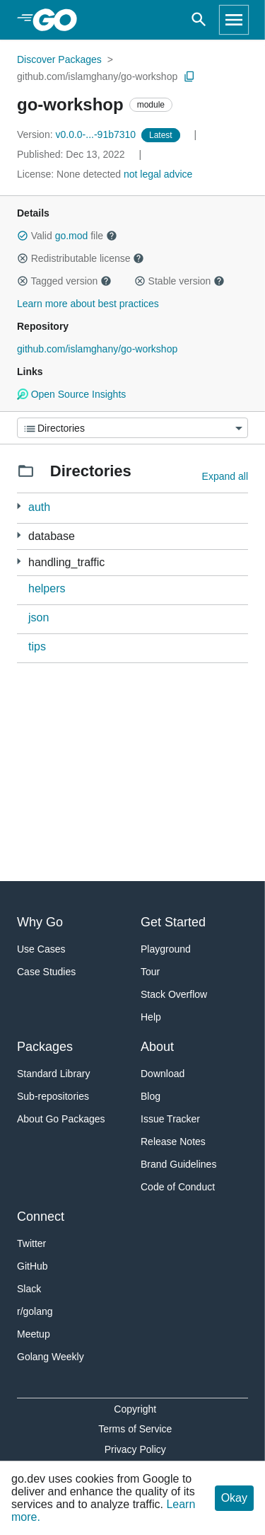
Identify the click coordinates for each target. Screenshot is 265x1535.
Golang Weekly (50, 1356)
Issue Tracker (170, 1119)
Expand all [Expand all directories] (225, 476)
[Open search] (198, 20)
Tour (150, 971)
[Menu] (132, 428)
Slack (29, 1288)
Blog (150, 1096)
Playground (166, 949)
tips (37, 646)
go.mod (71, 235)
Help (151, 1017)
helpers (46, 588)
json (38, 617)
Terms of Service (135, 1429)
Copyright (135, 1409)
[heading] (59, 19)
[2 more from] (19, 506)
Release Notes (173, 1141)
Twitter (31, 1243)
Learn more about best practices (88, 303)
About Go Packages (61, 1119)
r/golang (35, 1311)
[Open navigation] (234, 20)
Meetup (33, 1334)
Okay (234, 1498)
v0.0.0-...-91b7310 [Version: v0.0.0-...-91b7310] (78, 134)
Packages (45, 1047)
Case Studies (46, 971)
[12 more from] (19, 561)
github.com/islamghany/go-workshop (97, 76)
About (157, 1047)
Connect (40, 1216)
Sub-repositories (53, 1096)
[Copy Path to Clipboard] (189, 76)
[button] (22, 235)
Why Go (40, 922)
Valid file (67, 235)
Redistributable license (80, 258)
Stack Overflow (174, 994)
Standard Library (53, 1073)
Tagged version (64, 281)
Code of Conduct (178, 1186)
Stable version (179, 281)
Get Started (173, 922)
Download (162, 1073)
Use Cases (41, 949)
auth (39, 507)
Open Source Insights (71, 394)
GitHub (32, 1266)
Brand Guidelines (178, 1164)
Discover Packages (59, 59)
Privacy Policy (135, 1449)
